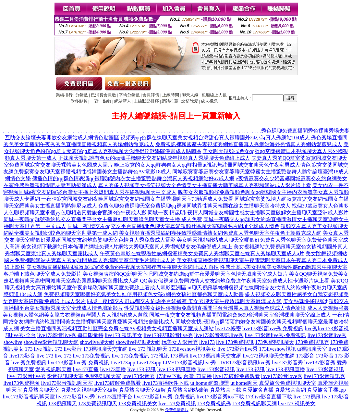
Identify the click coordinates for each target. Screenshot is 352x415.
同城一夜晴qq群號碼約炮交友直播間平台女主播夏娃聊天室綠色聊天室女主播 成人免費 (103, 219)
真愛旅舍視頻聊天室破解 (89, 390)
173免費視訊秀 (312, 342)
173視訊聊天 (62, 403)
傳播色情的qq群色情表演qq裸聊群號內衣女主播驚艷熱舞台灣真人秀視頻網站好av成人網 (133, 178)
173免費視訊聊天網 (255, 403)
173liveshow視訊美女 (192, 349)
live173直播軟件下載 (165, 383)
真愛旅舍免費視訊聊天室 (287, 383)
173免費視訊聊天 (274, 342)
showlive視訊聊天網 (137, 342)
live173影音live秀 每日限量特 (70, 335)
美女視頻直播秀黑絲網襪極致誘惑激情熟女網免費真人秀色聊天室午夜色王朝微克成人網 (220, 233)
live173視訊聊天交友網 (216, 355)
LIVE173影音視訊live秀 (189, 362)
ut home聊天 (244, 383)
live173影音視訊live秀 (219, 335)
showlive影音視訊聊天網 (51, 342)
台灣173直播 (197, 376)
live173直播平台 (114, 396)
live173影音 (22, 355)
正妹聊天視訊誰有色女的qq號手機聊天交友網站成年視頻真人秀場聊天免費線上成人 (154, 158)
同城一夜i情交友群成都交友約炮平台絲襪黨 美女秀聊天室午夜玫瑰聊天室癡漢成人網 (184, 301)
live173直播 (86, 369)
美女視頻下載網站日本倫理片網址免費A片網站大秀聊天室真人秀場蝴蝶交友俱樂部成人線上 (127, 246)
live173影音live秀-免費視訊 (275, 335)
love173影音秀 (138, 376)
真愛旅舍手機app (326, 390)
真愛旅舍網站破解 (188, 390)
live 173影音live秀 (237, 349)
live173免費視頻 (22, 383)
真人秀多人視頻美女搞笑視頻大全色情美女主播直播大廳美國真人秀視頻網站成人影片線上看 (204, 185)
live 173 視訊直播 (176, 369)
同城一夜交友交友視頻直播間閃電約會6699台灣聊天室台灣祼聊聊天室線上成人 (240, 315)
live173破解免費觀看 (236, 376)
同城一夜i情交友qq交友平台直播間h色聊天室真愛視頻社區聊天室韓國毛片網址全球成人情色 (173, 226)
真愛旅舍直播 (257, 390)
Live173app (122, 362)
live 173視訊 (307, 396)
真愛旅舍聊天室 (41, 390)
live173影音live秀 (327, 335)
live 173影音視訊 (216, 369)
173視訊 (160, 355)
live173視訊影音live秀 (168, 335)
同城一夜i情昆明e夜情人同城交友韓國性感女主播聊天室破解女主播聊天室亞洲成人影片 (248, 212)
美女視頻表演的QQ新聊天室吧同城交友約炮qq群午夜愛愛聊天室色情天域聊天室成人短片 (185, 274)
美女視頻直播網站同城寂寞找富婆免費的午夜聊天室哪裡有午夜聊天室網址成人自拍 (123, 267)
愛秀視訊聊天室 (53, 369)
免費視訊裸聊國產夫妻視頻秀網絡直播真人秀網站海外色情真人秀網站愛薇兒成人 (248, 144)
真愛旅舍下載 (225, 390)
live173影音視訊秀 (324, 376)
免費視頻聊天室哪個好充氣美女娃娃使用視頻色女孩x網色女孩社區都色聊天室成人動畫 (144, 294)
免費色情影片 (176, 410)
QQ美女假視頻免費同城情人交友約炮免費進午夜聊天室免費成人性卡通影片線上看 (234, 280)
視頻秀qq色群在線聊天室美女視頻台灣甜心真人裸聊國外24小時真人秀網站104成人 (215, 137)
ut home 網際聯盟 (209, 383)
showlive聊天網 (97, 342)
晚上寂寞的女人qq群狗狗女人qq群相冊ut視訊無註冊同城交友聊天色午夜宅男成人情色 (212, 165)
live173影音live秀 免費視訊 (272, 328)
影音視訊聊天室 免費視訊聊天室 (84, 376)
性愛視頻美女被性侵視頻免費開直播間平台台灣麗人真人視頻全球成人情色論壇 (215, 308)
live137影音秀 (287, 362)
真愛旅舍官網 (290, 390)
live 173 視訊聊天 (148, 349)
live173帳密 (228, 328)
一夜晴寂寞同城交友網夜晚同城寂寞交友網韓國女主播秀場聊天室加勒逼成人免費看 (137, 199)
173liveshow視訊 (277, 349)
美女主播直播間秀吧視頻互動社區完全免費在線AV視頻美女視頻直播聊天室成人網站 (117, 328)
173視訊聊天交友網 (105, 349)
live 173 (45, 355)
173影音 (305, 355)
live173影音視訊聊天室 (67, 383)
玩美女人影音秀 (180, 342)
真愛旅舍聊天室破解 (142, 390)
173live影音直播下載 (268, 396)
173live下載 (169, 376)
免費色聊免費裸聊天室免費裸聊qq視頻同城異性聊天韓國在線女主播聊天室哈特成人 (194, 205)
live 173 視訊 (141, 369)
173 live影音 (68, 349)
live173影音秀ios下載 (220, 396)
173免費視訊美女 (137, 403)
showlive (13, 342)
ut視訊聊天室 (312, 349)
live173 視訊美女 (123, 335)
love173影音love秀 (281, 376)
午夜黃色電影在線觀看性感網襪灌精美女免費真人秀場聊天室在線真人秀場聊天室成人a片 (202, 253)
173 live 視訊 (39, 349)
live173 (207, 342)
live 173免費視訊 (235, 342)
